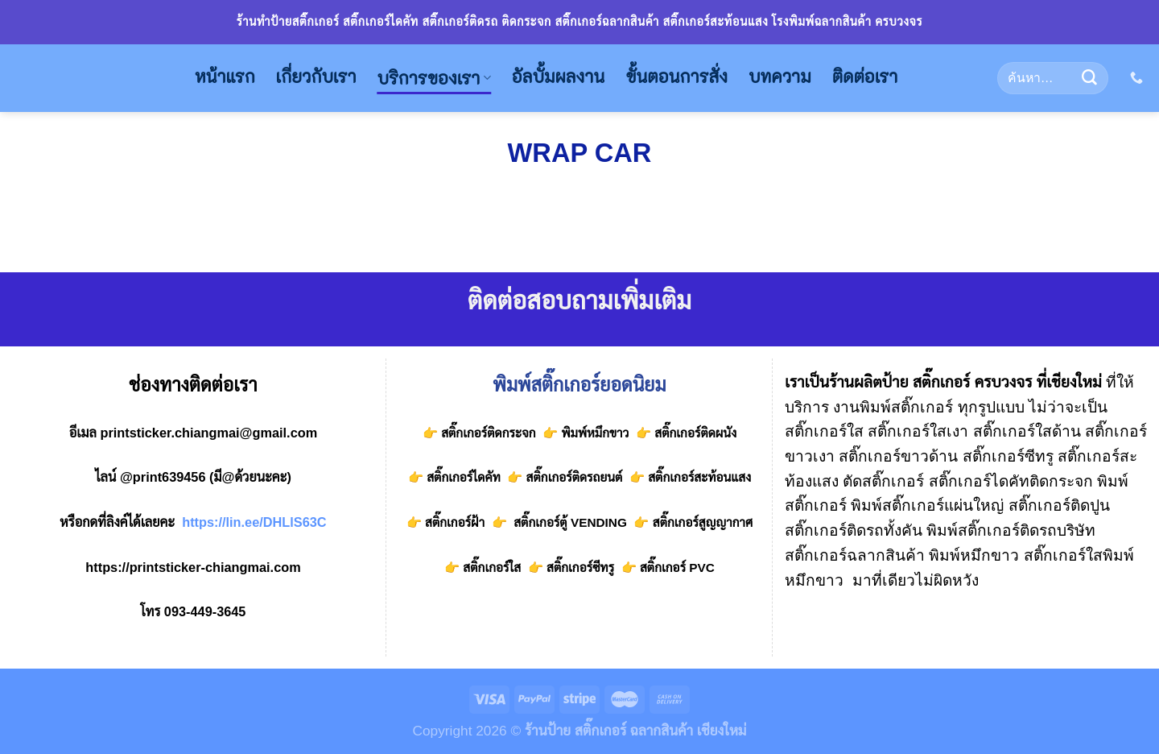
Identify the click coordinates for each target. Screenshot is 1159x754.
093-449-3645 (205, 611)
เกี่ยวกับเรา (316, 77)
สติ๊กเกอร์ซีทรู (580, 567)
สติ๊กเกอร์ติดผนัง (695, 433)
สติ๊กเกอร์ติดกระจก (488, 433)
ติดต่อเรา (865, 77)
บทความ (780, 77)
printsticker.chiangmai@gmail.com (208, 432)
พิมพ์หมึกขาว (595, 433)
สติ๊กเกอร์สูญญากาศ (703, 522)
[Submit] (1089, 78)
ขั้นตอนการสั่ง (676, 77)
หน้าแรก (225, 77)
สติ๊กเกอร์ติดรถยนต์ (572, 477)
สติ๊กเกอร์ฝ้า (455, 522)
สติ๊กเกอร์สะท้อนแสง (698, 477)
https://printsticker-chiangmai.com (192, 567)
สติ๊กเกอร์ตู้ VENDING (570, 522)
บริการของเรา (434, 78)
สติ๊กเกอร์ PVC (677, 567)
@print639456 (163, 477)
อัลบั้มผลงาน (558, 77)
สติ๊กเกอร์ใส (492, 567)
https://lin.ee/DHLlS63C (254, 522)
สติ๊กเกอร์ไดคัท (464, 477)
